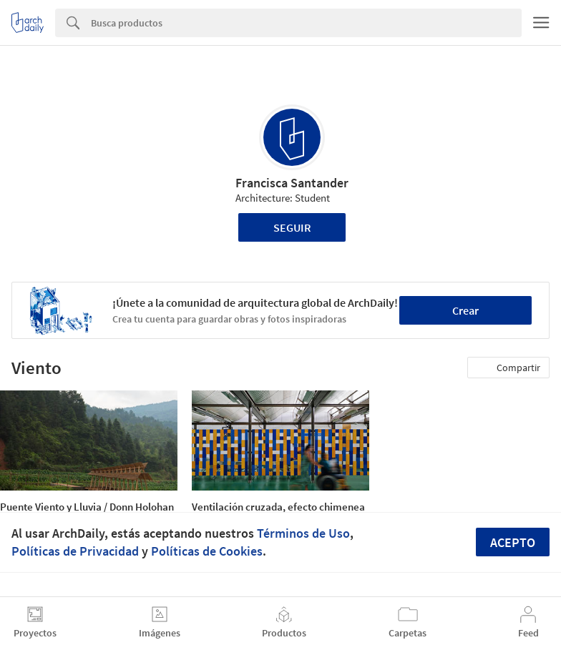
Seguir (292, 227)
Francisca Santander (291, 182)
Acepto (512, 542)
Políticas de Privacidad (75, 551)
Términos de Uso (303, 533)
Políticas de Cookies (207, 551)
